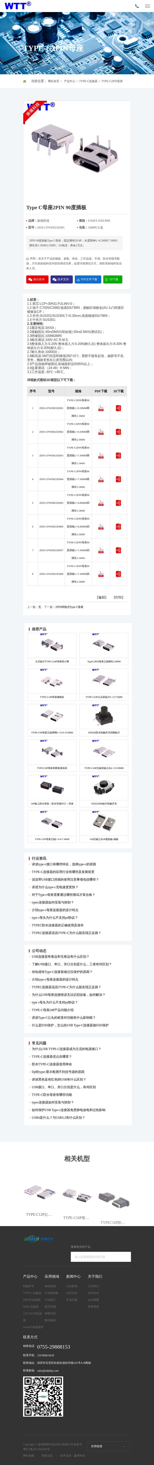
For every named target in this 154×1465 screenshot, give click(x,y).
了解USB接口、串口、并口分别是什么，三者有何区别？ (72, 964)
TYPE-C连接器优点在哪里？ (52, 1056)
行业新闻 (71, 1286)
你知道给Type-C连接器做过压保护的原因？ (62, 972)
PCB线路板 (51, 1293)
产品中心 (69, 81)
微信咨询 (39, 279)
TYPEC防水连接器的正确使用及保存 (58, 925)
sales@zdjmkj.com (48, 1370)
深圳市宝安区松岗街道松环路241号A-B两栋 (64, 1362)
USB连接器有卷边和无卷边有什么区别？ (60, 956)
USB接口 (50, 1299)
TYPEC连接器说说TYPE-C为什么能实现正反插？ (66, 933)
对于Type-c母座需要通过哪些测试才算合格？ (63, 894)
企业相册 (93, 1299)
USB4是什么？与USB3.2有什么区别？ (58, 1117)
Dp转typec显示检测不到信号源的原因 (58, 1072)
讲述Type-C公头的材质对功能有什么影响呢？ (64, 1017)
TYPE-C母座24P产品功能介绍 (53, 1010)
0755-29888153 (53, 1347)
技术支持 (63, 279)
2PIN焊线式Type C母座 (69, 607)
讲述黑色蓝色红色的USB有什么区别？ (59, 1079)
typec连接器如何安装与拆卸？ (53, 902)
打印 (118, 597)
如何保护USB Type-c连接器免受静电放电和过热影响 (68, 1110)
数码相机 (50, 1320)
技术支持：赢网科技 (72, 1455)
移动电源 (50, 1286)
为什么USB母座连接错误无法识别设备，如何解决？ (68, 994)
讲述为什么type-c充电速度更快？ (55, 887)
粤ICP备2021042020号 (36, 1449)
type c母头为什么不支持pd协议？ (55, 917)
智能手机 (50, 1313)
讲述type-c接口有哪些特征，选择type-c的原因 (64, 864)
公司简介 (93, 1286)
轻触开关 (28, 1286)
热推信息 (47, 1455)
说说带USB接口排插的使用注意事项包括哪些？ (65, 879)
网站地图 (28, 1455)
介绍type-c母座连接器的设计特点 (55, 910)
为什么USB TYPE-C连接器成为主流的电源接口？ (66, 1049)
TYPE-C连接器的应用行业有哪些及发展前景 (63, 872)
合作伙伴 (93, 1293)
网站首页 (53, 81)
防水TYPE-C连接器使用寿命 (52, 1064)
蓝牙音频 (50, 1306)
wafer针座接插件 (33, 1327)
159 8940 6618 (45, 1355)
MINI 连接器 (30, 1306)
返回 (101, 597)
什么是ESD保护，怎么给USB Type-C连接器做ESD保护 (70, 1025)
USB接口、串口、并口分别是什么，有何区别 (64, 1087)
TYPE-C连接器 (88, 81)
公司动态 (71, 1293)
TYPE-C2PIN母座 (112, 81)
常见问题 (71, 1299)
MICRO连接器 (32, 1299)
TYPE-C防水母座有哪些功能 (52, 1094)
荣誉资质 (93, 1306)
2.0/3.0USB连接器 (32, 1317)
